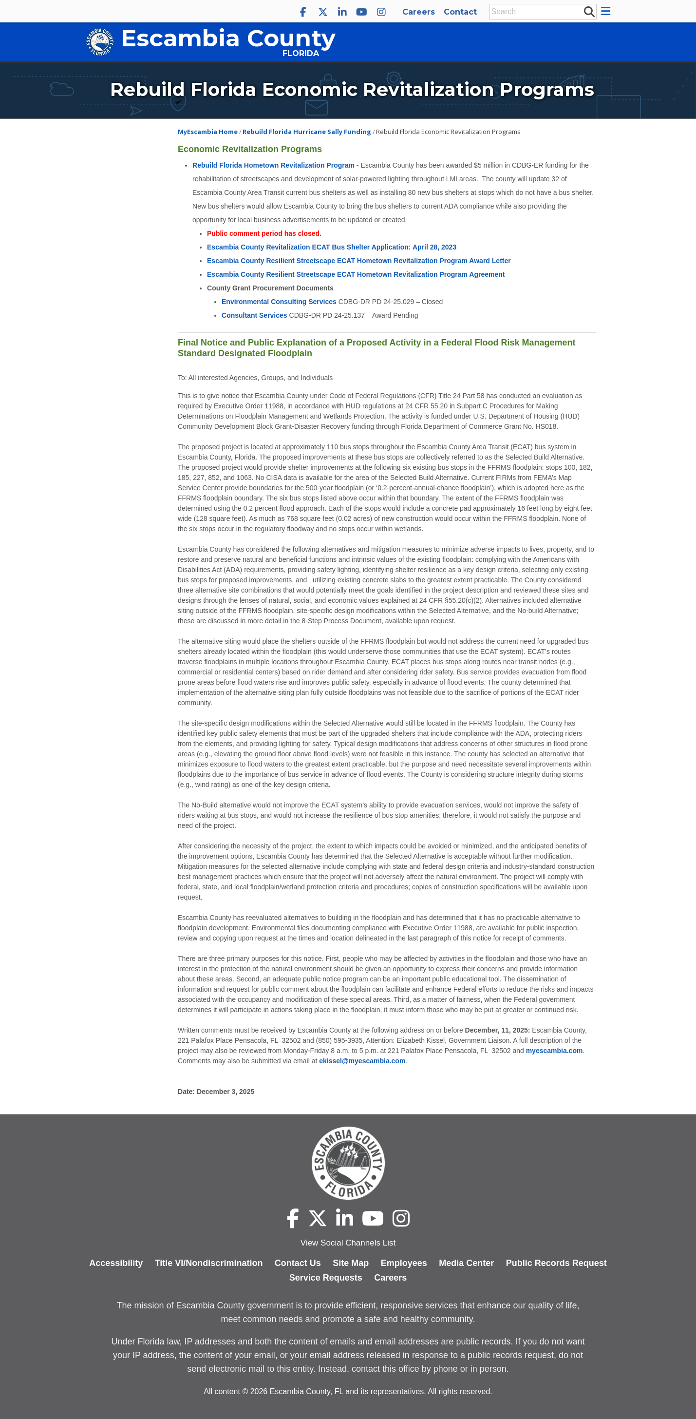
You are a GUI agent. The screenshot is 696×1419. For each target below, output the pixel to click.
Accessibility (116, 1263)
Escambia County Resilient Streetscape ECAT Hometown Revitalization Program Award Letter (359, 261)
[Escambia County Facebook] (303, 12)
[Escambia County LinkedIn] (342, 12)
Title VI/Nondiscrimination (209, 1263)
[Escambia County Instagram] (381, 12)
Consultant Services (254, 315)
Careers (418, 12)
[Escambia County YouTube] (362, 12)
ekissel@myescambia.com (362, 1061)
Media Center (466, 1263)
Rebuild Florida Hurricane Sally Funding (307, 131)
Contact (460, 12)
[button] (607, 11)
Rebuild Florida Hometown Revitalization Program (273, 165)
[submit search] (589, 11)
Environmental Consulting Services (279, 302)
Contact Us (298, 1263)
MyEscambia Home (208, 131)
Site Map (351, 1263)
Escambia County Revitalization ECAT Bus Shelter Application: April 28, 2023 (331, 247)
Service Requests (325, 1278)
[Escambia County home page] (348, 1163)
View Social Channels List (348, 1242)
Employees (404, 1263)
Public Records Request (556, 1263)
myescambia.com (554, 1051)
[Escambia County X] (323, 12)
